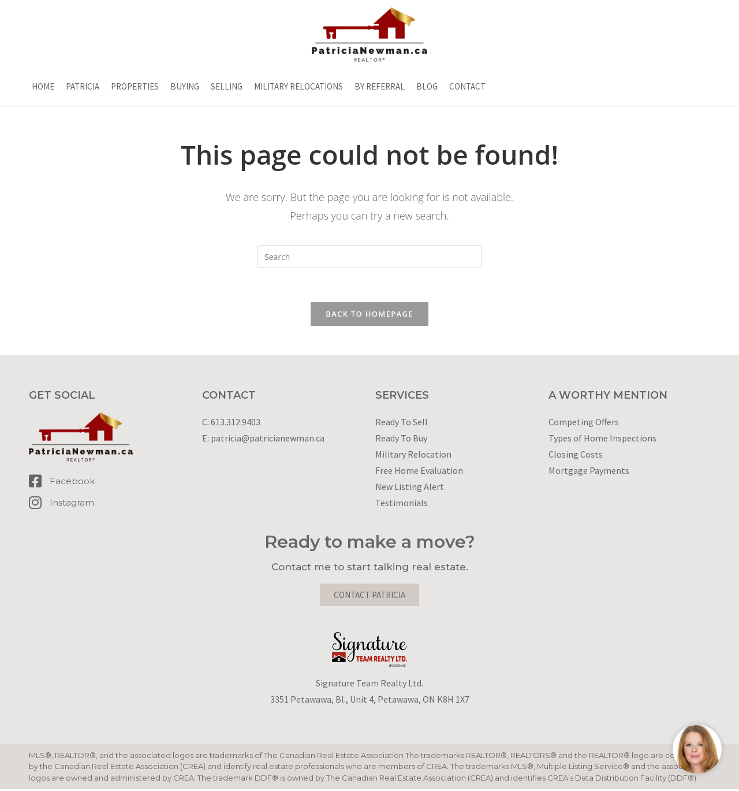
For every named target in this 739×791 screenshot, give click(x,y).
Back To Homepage (369, 315)
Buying (184, 86)
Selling (226, 86)
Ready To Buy (401, 439)
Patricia (82, 86)
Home (43, 86)
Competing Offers (583, 423)
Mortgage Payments (588, 471)
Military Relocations (298, 86)
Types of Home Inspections (602, 439)
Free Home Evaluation (419, 471)
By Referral (379, 86)
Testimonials (401, 504)
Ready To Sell (401, 423)
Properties (135, 86)
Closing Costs (575, 455)
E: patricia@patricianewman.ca (263, 439)
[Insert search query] (369, 256)
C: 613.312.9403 (231, 423)
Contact (467, 86)
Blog (427, 86)
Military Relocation (413, 455)
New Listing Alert (409, 487)
